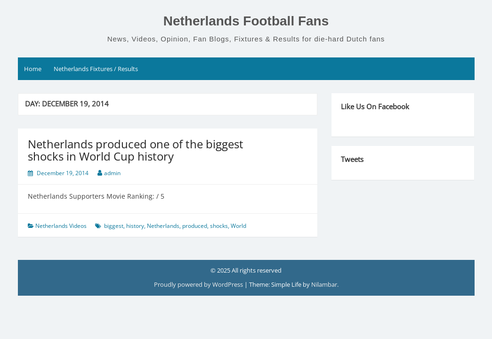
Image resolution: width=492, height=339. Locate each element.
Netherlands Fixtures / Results (96, 69)
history (135, 226)
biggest (113, 226)
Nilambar (324, 284)
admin (112, 173)
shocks (219, 226)
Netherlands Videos (61, 226)
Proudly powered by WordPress (199, 284)
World (238, 226)
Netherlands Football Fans (246, 21)
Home (32, 69)
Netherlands (163, 226)
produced (194, 226)
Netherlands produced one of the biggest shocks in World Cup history (135, 150)
